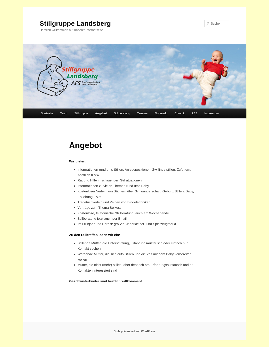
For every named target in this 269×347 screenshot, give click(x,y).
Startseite (47, 113)
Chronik (180, 113)
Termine (142, 113)
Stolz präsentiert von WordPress (134, 331)
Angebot (101, 113)
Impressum (211, 113)
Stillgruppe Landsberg (75, 23)
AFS (194, 113)
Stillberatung (122, 113)
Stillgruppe (81, 113)
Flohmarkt (161, 113)
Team (63, 113)
